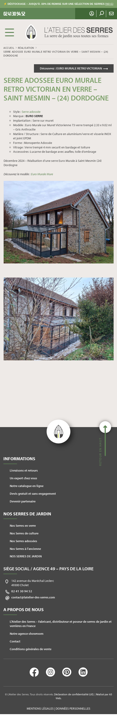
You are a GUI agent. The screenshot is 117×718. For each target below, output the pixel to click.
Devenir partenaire (23, 501)
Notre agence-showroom (26, 634)
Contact (15, 641)
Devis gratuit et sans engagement (33, 494)
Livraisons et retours (24, 470)
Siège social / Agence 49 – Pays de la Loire (48, 568)
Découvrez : (71, 68)
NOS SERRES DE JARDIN (26, 556)
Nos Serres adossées (23, 541)
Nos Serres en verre (23, 526)
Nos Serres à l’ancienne (25, 549)
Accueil (8, 47)
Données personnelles (73, 708)
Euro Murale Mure (42, 174)
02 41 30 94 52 (21, 591)
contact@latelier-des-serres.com (33, 597)
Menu (9, 32)
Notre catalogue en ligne (26, 486)
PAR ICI (109, 4)
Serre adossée (31, 112)
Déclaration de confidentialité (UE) (74, 694)
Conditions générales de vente (30, 649)
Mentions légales (40, 708)
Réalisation (26, 47)
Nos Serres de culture (24, 533)
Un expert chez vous (23, 478)
